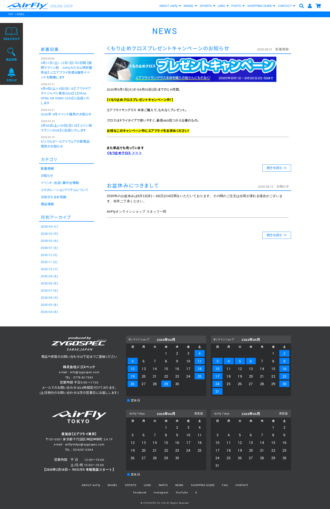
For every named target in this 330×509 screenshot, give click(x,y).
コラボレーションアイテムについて (64, 190)
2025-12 (49, 255)
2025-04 (49, 312)
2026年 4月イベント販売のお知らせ (66, 114)
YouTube (182, 493)
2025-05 (49, 305)
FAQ (225, 485)
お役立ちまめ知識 (53, 197)
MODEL (189, 6)
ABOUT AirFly (168, 6)
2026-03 (49, 234)
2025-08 (49, 283)
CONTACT (285, 6)
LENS (221, 6)
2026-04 (49, 227)
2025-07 (49, 291)
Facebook (139, 493)
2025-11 (49, 262)
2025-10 (49, 269)
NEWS (21, 14)
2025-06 (49, 298)
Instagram (161, 493)
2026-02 (49, 241)
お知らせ (282, 187)
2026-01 (49, 248)
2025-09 (49, 276)
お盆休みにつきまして (133, 186)
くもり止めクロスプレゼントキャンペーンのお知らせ (168, 48)
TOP (10, 14)
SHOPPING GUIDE (259, 6)
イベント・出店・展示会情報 (60, 183)
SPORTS (206, 6)
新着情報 (282, 49)
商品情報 (47, 204)
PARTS (236, 6)
